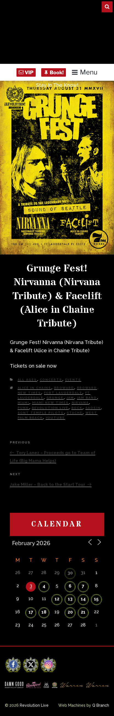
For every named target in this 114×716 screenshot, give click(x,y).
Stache (75, 413)
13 (70, 599)
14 (83, 599)
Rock (77, 408)
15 (96, 599)
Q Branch (100, 705)
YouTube (55, 418)
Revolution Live (50, 408)
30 (70, 572)
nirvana (80, 403)
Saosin (93, 408)
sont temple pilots (41, 413)
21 (83, 612)
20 (70, 612)
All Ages (27, 380)
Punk (23, 408)
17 (31, 612)
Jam (70, 398)
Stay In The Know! (57, 85)
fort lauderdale (63, 393)
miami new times (50, 403)
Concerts (51, 380)
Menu (84, 72)
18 (43, 612)
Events (73, 380)
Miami (23, 403)
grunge (55, 398)
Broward (64, 388)
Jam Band (87, 398)
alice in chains (34, 388)
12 (57, 599)
